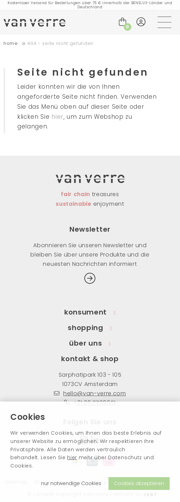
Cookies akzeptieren (139, 483)
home (10, 43)
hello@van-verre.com (90, 393)
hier (72, 457)
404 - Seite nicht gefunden (60, 43)
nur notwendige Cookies (71, 483)
